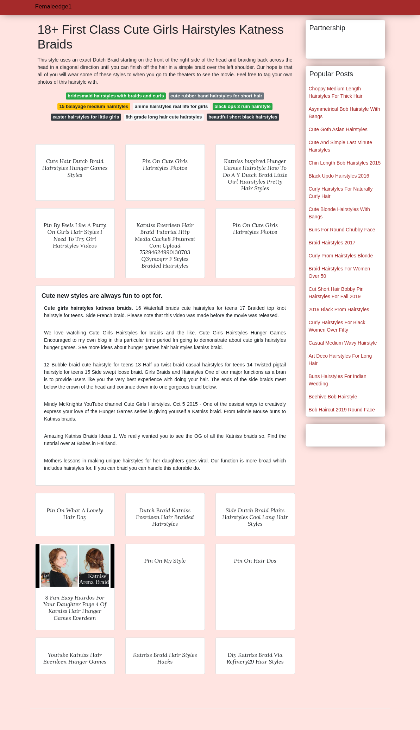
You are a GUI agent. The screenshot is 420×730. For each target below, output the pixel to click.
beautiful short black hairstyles (242, 117)
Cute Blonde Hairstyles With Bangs (339, 212)
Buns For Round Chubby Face (342, 229)
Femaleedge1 (53, 6)
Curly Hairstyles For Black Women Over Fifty (337, 326)
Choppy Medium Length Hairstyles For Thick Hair (336, 92)
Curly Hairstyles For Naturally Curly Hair (341, 192)
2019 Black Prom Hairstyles (339, 309)
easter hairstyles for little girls (85, 117)
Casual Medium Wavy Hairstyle (343, 343)
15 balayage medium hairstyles (93, 106)
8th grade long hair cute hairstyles (164, 117)
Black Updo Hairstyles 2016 (339, 176)
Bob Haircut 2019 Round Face (342, 409)
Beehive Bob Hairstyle (333, 396)
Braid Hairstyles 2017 (332, 242)
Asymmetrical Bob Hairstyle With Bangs (344, 112)
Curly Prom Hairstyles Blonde (341, 255)
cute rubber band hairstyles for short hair (216, 95)
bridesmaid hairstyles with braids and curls (116, 95)
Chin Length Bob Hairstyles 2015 (345, 163)
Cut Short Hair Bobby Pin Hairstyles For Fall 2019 (336, 292)
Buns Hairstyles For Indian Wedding (337, 379)
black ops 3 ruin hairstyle (242, 106)
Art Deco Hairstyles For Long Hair (340, 359)
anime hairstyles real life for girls (171, 106)
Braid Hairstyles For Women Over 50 (339, 272)
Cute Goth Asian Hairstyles (338, 129)
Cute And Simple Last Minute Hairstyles (340, 146)
